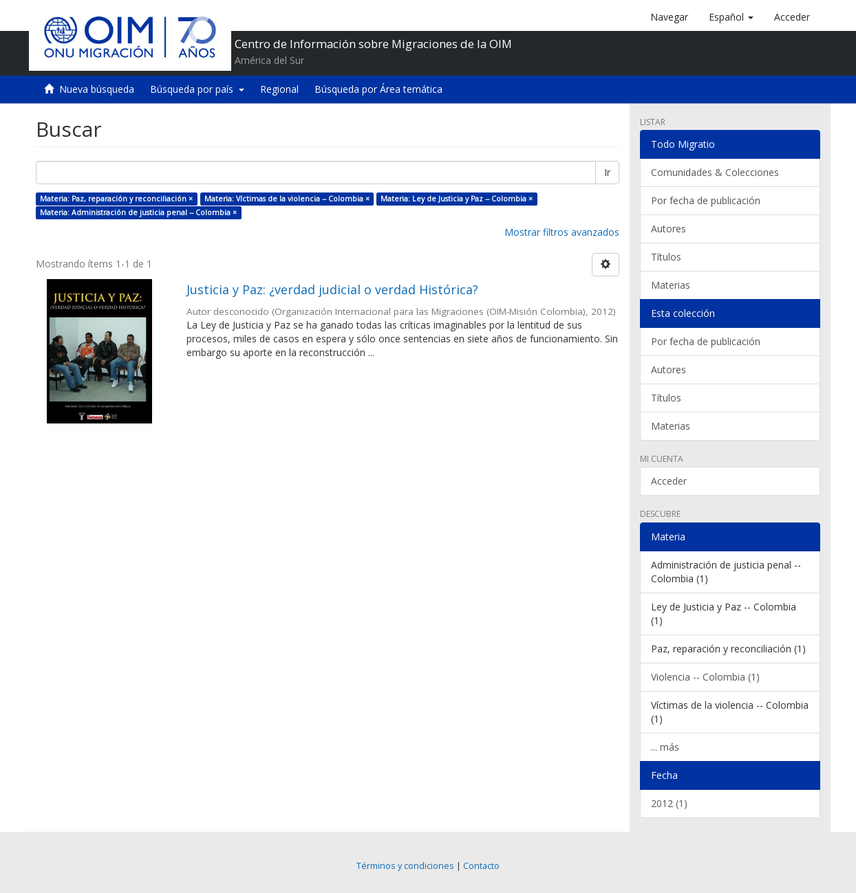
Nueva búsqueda (96, 89)
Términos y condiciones (405, 866)
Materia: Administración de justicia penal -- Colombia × (138, 212)
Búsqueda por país (197, 89)
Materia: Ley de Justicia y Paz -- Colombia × (457, 198)
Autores (668, 228)
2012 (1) (669, 803)
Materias (670, 284)
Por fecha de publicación (705, 200)
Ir (607, 172)
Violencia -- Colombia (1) (705, 676)
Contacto (481, 866)
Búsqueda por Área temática (378, 89)
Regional (279, 89)
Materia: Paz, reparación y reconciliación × (116, 198)
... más (665, 746)
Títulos (666, 256)
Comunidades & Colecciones (715, 172)
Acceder (669, 480)
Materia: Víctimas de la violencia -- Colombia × (287, 198)
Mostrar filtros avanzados (561, 232)
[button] (731, 17)
